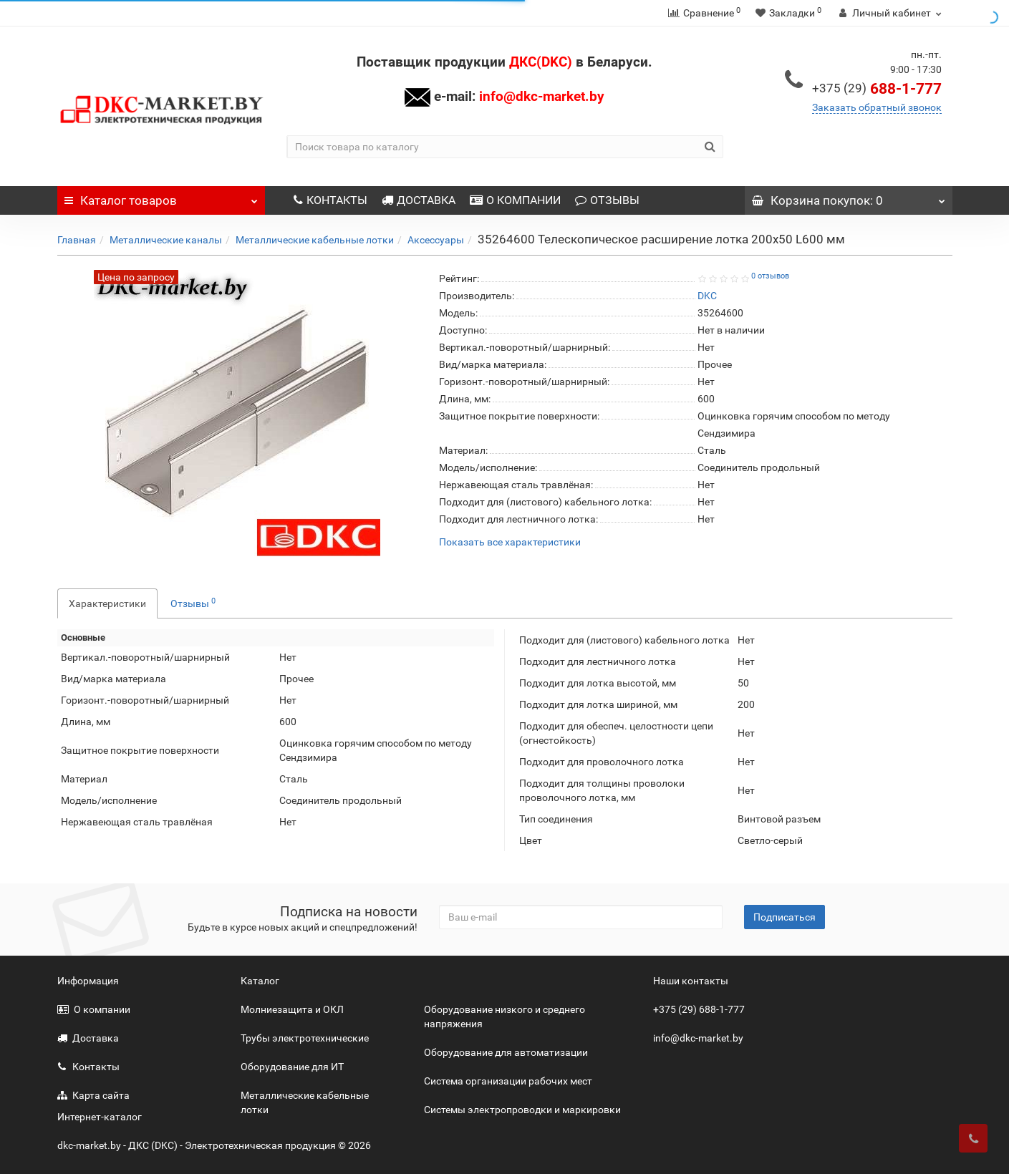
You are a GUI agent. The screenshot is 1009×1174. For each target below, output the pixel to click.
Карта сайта (93, 1095)
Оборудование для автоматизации (506, 1052)
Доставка (88, 1038)
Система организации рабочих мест (508, 1081)
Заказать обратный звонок (877, 107)
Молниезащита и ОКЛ (292, 1009)
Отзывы (193, 602)
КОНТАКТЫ (330, 200)
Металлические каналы (166, 240)
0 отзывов (770, 276)
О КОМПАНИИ (515, 200)
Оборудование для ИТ (292, 1066)
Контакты (88, 1066)
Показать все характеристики (510, 542)
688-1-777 (877, 88)
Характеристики (107, 603)
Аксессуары (435, 240)
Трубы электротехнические (305, 1038)
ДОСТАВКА (418, 200)
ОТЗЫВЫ (607, 200)
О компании (93, 1009)
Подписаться (784, 917)
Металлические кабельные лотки (315, 240)
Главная (76, 240)
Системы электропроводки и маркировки (522, 1109)
